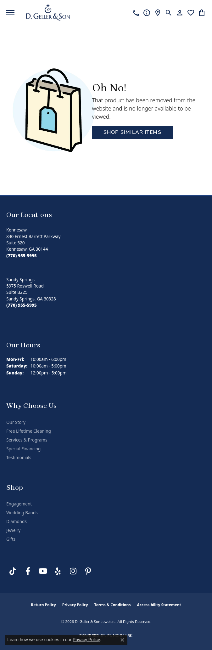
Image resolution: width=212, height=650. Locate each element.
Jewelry (13, 530)
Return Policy (43, 604)
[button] (169, 12)
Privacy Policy (75, 604)
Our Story (15, 422)
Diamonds (16, 521)
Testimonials (18, 457)
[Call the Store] (21, 256)
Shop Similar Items (132, 132)
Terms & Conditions (112, 604)
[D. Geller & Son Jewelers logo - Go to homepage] (48, 12)
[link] (136, 12)
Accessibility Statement (159, 604)
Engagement (19, 504)
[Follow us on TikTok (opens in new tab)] (12, 571)
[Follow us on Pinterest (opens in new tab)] (88, 571)
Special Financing (23, 449)
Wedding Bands (22, 513)
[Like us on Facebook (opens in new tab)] (27, 571)
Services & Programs (26, 440)
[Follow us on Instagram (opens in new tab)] (73, 571)
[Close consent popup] (122, 640)
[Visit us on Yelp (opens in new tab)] (58, 571)
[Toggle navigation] (10, 12)
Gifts (10, 539)
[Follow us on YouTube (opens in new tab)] (42, 571)
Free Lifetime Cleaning (28, 431)
